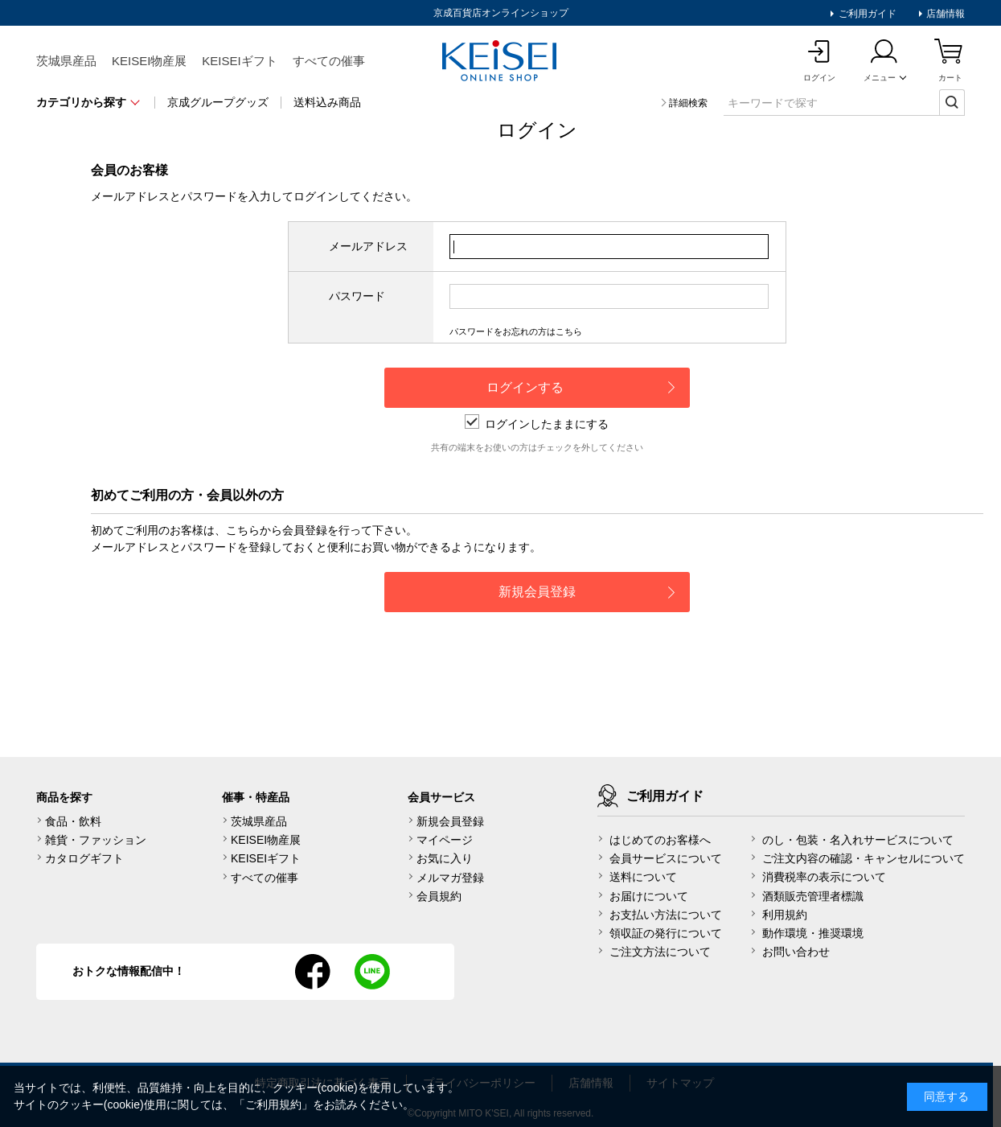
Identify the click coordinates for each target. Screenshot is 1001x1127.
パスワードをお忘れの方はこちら (515, 331)
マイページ (444, 839)
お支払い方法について (665, 914)
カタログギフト (84, 858)
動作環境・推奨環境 (813, 933)
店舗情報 (944, 13)
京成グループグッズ (218, 102)
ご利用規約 (273, 1104)
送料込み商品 (327, 102)
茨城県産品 (66, 61)
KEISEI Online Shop (501, 61)
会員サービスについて (665, 858)
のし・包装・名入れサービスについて (858, 839)
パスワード (357, 296)
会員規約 (439, 896)
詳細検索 (688, 103)
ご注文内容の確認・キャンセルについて (863, 858)
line (372, 971)
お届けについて (648, 896)
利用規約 (784, 914)
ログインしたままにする (537, 423)
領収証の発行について (665, 933)
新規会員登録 (450, 821)
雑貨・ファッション (95, 839)
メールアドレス (368, 246)
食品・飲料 (73, 821)
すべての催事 (329, 61)
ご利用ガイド (865, 13)
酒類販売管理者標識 (813, 896)
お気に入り (444, 858)
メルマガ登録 (450, 877)
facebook (312, 971)
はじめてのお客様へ (660, 839)
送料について (643, 876)
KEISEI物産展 (149, 61)
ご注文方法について (660, 951)
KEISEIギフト (239, 61)
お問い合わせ (796, 951)
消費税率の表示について (824, 876)
